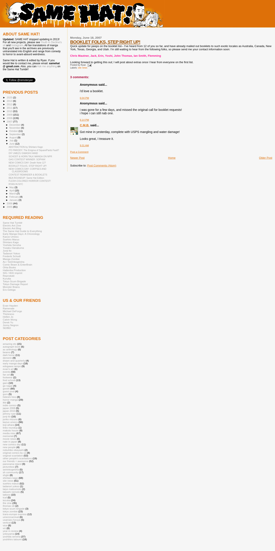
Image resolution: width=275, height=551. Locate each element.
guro (5, 394)
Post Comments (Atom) (101, 165)
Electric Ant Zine (12, 225)
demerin (7, 357)
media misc (9, 433)
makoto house (11, 430)
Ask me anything (47, 66)
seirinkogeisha (11, 469)
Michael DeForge (12, 311)
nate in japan (10, 441)
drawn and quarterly (14, 360)
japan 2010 (9, 410)
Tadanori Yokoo (11, 253)
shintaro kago (10, 477)
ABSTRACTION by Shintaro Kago (26, 147)
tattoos (6, 494)
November (15, 128)
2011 (10, 107)
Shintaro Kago (11, 242)
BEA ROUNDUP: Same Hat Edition (26, 178)
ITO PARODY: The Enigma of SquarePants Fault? (34, 150)
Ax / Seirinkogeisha (13, 261)
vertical (7, 522)
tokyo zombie (10, 511)
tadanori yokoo (11, 486)
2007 (10, 121)
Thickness (8, 314)
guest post (8, 391)
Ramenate (8, 308)
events (6, 371)
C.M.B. (84, 125)
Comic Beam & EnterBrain (17, 264)
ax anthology (10, 349)
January (14, 200)
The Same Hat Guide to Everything (22, 231)
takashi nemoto (11, 491)
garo (5, 383)
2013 (10, 100)
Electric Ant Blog (12, 228)
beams (6, 352)
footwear (7, 377)
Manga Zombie (11, 259)
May (12, 187)
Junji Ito (7, 250)
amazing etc (9, 343)
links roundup (10, 427)
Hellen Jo (8, 316)
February (14, 196)
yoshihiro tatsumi (12, 539)
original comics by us (14, 452)
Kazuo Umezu (11, 236)
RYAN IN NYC (16, 184)
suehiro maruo (11, 483)
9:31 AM (84, 145)
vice (5, 525)
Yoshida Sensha (12, 245)
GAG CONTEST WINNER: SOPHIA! (27, 159)
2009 (10, 114)
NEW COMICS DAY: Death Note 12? (27, 162)
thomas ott (9, 505)
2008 (10, 118)
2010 (10, 111)
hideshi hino (9, 396)
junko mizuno (10, 419)
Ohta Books (9, 267)
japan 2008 (9, 408)
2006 (10, 203)
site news (82, 68)
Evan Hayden (10, 305)
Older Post (265, 157)
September (15, 134)
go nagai (7, 385)
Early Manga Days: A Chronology (21, 233)
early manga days (13, 363)
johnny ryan (9, 413)
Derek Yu (8, 322)
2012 (10, 104)
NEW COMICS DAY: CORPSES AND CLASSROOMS (27, 170)
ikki (4, 402)
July (11, 140)
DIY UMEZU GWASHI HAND (23, 153)
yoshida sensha (11, 536)
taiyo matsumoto (12, 489)
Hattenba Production (14, 270)
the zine (7, 503)
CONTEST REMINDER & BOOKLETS (28, 174)
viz (4, 528)
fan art (6, 374)
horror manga (10, 399)
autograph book (11, 346)
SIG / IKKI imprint (12, 273)
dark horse (9, 355)
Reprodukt (8, 275)
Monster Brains (11, 286)
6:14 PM (84, 120)
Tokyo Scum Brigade (14, 281)
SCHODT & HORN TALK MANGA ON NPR (30, 156)
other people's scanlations (17, 458)
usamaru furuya (11, 519)
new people (9, 447)
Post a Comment (79, 152)
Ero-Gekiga (9, 289)
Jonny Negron (10, 325)
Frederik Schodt (12, 256)
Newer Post (77, 157)
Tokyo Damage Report (15, 284)
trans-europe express (15, 514)
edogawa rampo (12, 366)
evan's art (8, 369)
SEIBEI (7, 328)
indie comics (10, 405)
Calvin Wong (10, 319)
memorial (8, 436)
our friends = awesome (15, 461)
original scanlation (13, 455)
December (15, 125)
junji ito (7, 416)
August (13, 137)
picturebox (8, 466)
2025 (10, 97)
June (12, 143)
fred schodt (9, 380)
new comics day (12, 444)
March (13, 193)
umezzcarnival (11, 517)
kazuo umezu (10, 422)
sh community (10, 472)
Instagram (17, 45)
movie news (9, 438)
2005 (10, 206)
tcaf (5, 497)
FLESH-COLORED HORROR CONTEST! (30, 181)
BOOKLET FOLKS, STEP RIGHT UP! (105, 41)
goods (6, 388)
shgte (6, 475)
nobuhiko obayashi (13, 450)
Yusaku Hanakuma (13, 247)
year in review (10, 531)
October (14, 131)
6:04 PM (84, 98)
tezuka (6, 500)
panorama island (12, 463)
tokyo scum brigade (14, 508)
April (12, 190)
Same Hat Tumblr (12, 222)
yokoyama (8, 533)
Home (172, 157)
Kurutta (7, 278)
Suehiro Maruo (11, 239)
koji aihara (8, 424)
